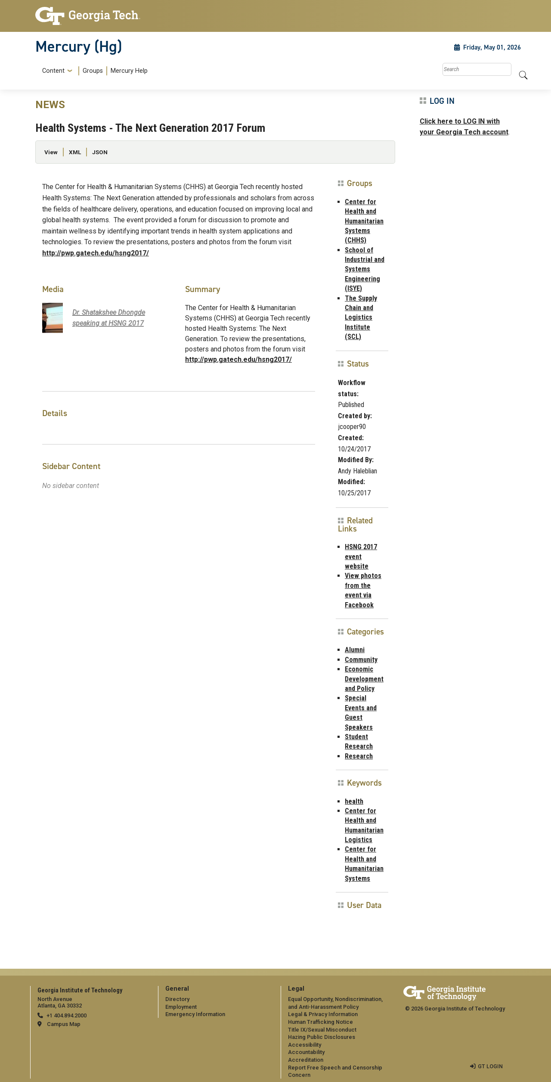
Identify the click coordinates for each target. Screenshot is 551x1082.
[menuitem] (93, 71)
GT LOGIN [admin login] (490, 1066)
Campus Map (63, 1024)
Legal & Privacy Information (323, 1014)
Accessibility (304, 1045)
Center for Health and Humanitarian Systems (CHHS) (364, 221)
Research (359, 756)
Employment (181, 1007)
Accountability (306, 1052)
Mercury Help (129, 71)
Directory (177, 999)
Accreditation (305, 1060)
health (354, 801)
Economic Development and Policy (364, 679)
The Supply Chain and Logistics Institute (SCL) (361, 317)
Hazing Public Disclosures (321, 1037)
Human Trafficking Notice (320, 1022)
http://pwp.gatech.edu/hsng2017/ (95, 253)
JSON (100, 152)
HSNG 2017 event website (361, 556)
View (51, 152)
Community (361, 660)
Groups (93, 71)
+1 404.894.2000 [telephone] (66, 1015)
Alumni (355, 650)
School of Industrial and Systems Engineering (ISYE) (364, 269)
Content (53, 71)
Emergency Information (195, 1014)
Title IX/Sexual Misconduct (322, 1029)
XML (75, 152)
